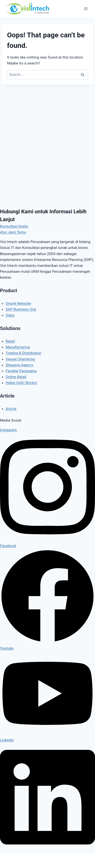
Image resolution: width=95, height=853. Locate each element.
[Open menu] (86, 8)
